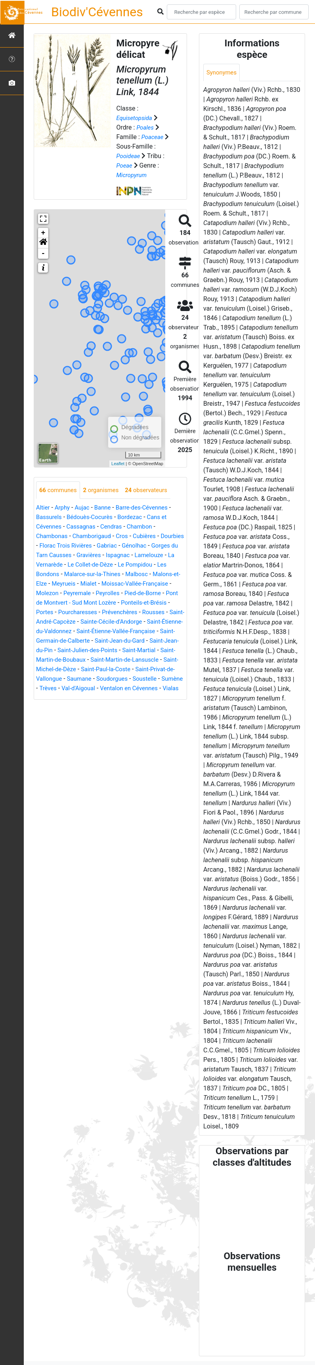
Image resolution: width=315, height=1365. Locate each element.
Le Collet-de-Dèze (138, 565)
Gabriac (138, 546)
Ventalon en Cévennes (98, 708)
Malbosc (48, 584)
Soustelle (88, 698)
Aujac (85, 508)
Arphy (64, 508)
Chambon (146, 527)
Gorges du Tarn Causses (70, 555)
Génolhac (168, 546)
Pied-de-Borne (86, 603)
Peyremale (157, 594)
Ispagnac (154, 555)
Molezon (125, 594)
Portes (139, 613)
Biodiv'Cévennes (97, 11)
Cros (128, 536)
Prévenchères (102, 622)
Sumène (117, 698)
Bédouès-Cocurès (93, 517)
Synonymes (222, 72)
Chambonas (53, 536)
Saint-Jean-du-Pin (88, 660)
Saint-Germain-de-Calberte (105, 651)
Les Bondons (88, 574)
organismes (105, 490)
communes (59, 490)
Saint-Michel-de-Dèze (128, 679)
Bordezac (136, 517)
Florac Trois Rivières (94, 546)
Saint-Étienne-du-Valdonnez (74, 641)
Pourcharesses (57, 622)
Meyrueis (124, 584)
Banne (107, 508)
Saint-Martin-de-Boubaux (115, 670)
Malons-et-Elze (86, 584)
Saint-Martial (57, 670)
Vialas (142, 708)
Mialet (151, 584)
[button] (43, 243)
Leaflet (117, 463)
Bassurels (50, 517)
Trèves (143, 698)
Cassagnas (84, 527)
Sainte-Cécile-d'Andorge (117, 632)
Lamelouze (51, 565)
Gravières (123, 555)
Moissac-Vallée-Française (72, 594)
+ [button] (43, 233)
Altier (43, 508)
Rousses (138, 622)
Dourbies (48, 546)
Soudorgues (53, 698)
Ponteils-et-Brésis (100, 613)
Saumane (167, 689)
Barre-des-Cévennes (148, 508)
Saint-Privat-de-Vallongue (113, 689)
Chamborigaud (95, 536)
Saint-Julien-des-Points (150, 660)
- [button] (43, 253)
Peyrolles (49, 603)
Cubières (151, 536)
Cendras (116, 527)
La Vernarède (90, 565)
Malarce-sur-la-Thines (141, 574)
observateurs (153, 490)
